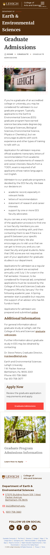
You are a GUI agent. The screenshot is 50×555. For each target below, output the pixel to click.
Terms (43, 547)
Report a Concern (14, 543)
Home (9, 54)
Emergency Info (18, 540)
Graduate (23, 54)
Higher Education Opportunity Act (31, 543)
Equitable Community (9, 538)
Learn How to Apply (14, 462)
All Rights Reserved (26, 547)
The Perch (21, 538)
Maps (41, 538)
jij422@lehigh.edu (15, 506)
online (34, 312)
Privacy (37, 547)
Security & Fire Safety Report (30, 545)
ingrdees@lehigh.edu (15, 356)
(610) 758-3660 (13, 512)
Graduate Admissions (25, 406)
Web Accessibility (30, 540)
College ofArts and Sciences (32, 476)
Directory (28, 538)
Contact (35, 538)
